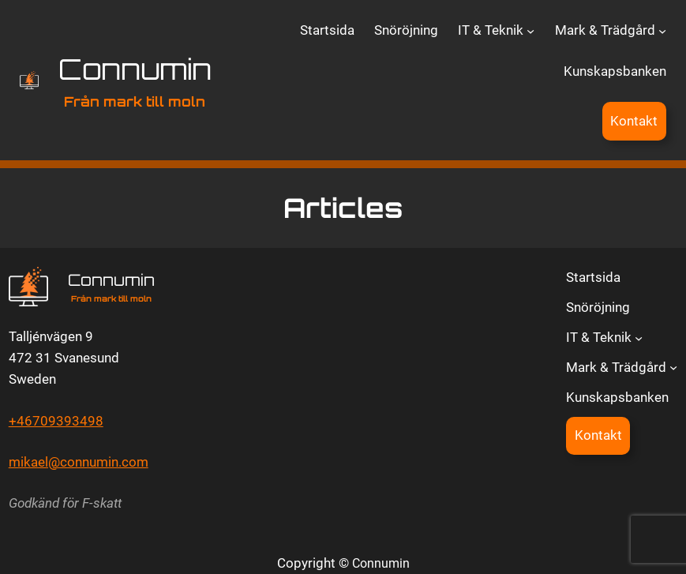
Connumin (135, 69)
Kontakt (634, 121)
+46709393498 (56, 421)
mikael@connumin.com (78, 462)
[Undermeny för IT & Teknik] (530, 31)
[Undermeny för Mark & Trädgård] (662, 31)
